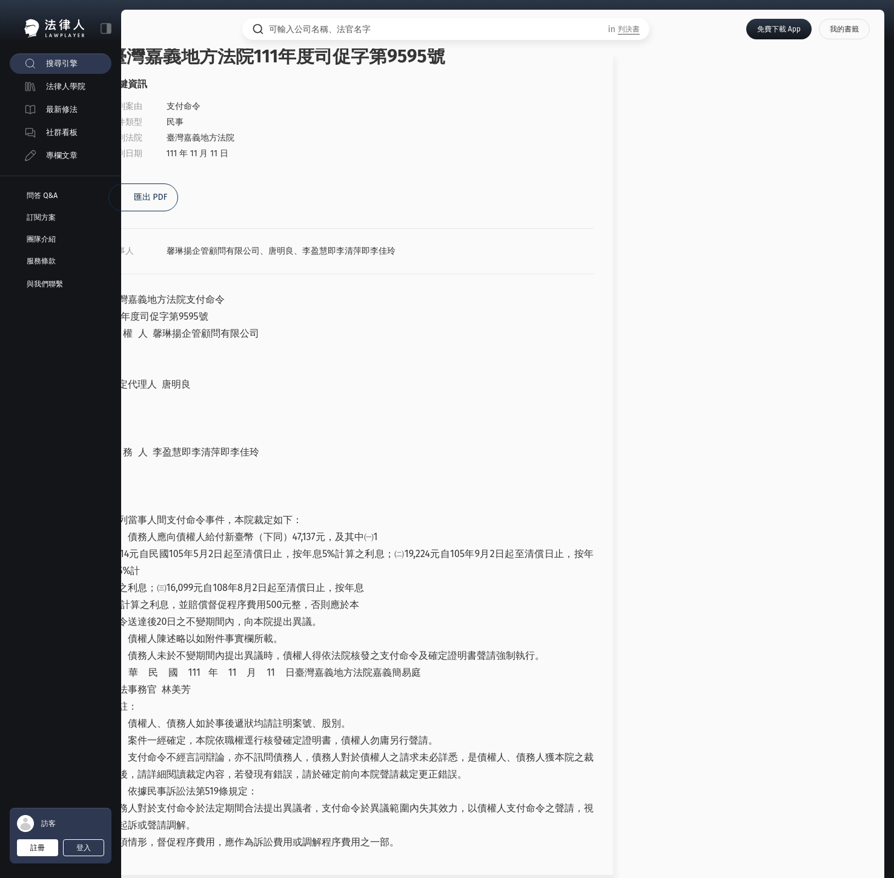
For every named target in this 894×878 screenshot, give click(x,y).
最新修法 (62, 109)
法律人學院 (65, 86)
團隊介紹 (41, 239)
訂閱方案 (41, 217)
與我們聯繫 (45, 284)
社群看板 (62, 132)
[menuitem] (60, 63)
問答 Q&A (42, 195)
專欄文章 (62, 155)
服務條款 (41, 261)
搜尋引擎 (62, 63)
